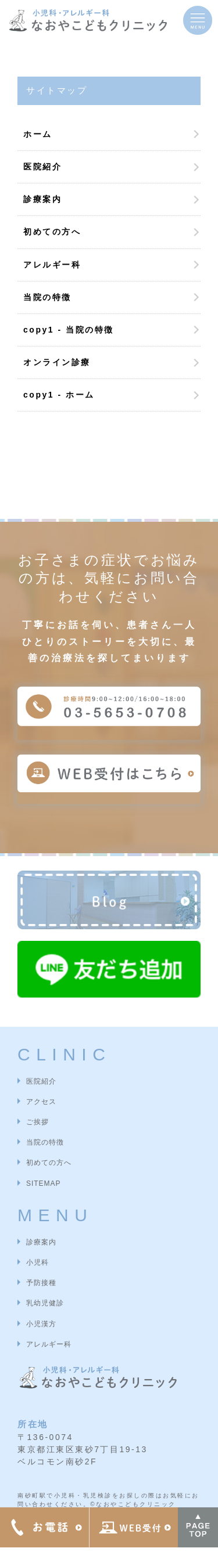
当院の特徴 (47, 297)
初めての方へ (52, 231)
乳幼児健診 (45, 1303)
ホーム (37, 134)
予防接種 (41, 1283)
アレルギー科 (52, 264)
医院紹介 (42, 166)
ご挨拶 (37, 1122)
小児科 (37, 1262)
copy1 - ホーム (59, 394)
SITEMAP (43, 1183)
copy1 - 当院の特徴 (68, 329)
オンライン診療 (57, 362)
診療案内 (42, 199)
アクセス (41, 1102)
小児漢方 (41, 1324)
